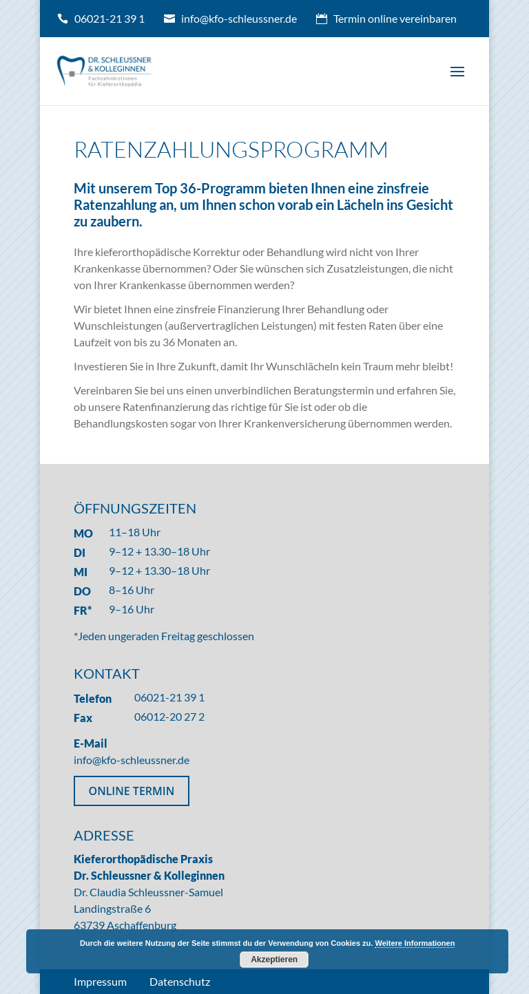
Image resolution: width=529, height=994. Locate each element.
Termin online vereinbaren (395, 18)
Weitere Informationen (415, 943)
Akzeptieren (274, 959)
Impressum (100, 981)
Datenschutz (179, 981)
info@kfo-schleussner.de (239, 18)
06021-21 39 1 (109, 18)
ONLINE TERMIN (132, 791)
